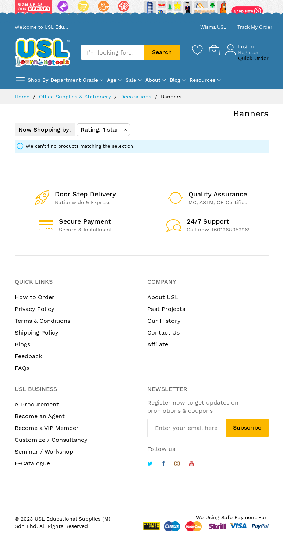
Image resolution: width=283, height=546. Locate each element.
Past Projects (166, 308)
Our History (164, 320)
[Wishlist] (197, 49)
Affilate (157, 344)
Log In (246, 46)
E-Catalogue (32, 463)
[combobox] (112, 52)
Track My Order (254, 27)
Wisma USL (213, 27)
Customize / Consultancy (51, 439)
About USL (162, 297)
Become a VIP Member (47, 427)
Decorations (136, 96)
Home (23, 96)
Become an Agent (40, 416)
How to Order (34, 297)
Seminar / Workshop (44, 451)
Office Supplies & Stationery (76, 96)
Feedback (28, 356)
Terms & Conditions (42, 320)
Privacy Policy (34, 308)
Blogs (22, 344)
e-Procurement (37, 404)
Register (248, 52)
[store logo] (42, 52)
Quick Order (253, 58)
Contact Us (163, 332)
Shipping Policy (37, 332)
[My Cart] (214, 49)
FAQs (22, 367)
